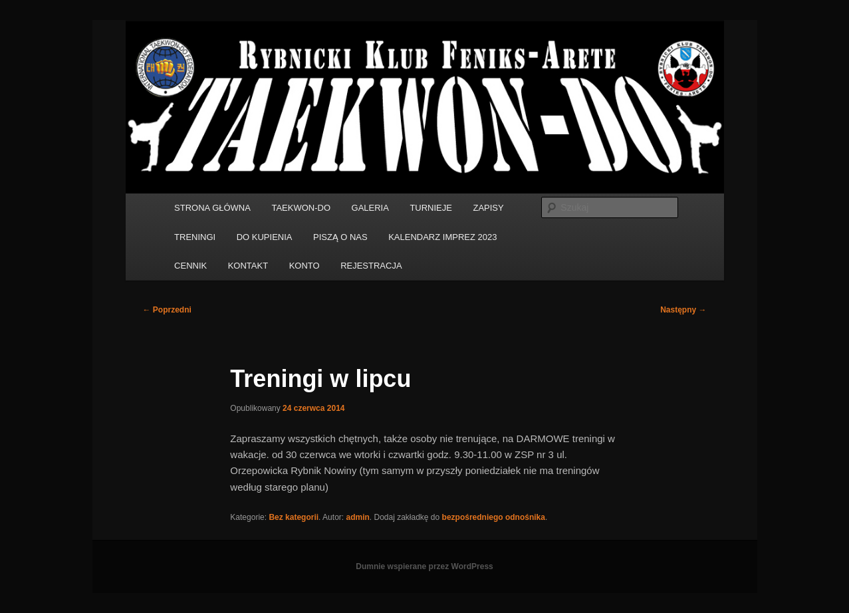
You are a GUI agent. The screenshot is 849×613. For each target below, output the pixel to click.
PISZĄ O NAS (340, 237)
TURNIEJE (431, 208)
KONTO (304, 266)
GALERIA (370, 208)
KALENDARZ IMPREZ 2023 (442, 237)
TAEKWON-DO (300, 208)
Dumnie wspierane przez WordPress (424, 566)
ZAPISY (488, 208)
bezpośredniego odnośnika (493, 517)
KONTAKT (248, 266)
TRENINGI (194, 237)
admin (357, 517)
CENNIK (190, 266)
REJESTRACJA (371, 266)
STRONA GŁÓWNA (212, 208)
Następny (683, 309)
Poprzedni (167, 309)
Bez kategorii (293, 517)
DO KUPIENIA (265, 237)
